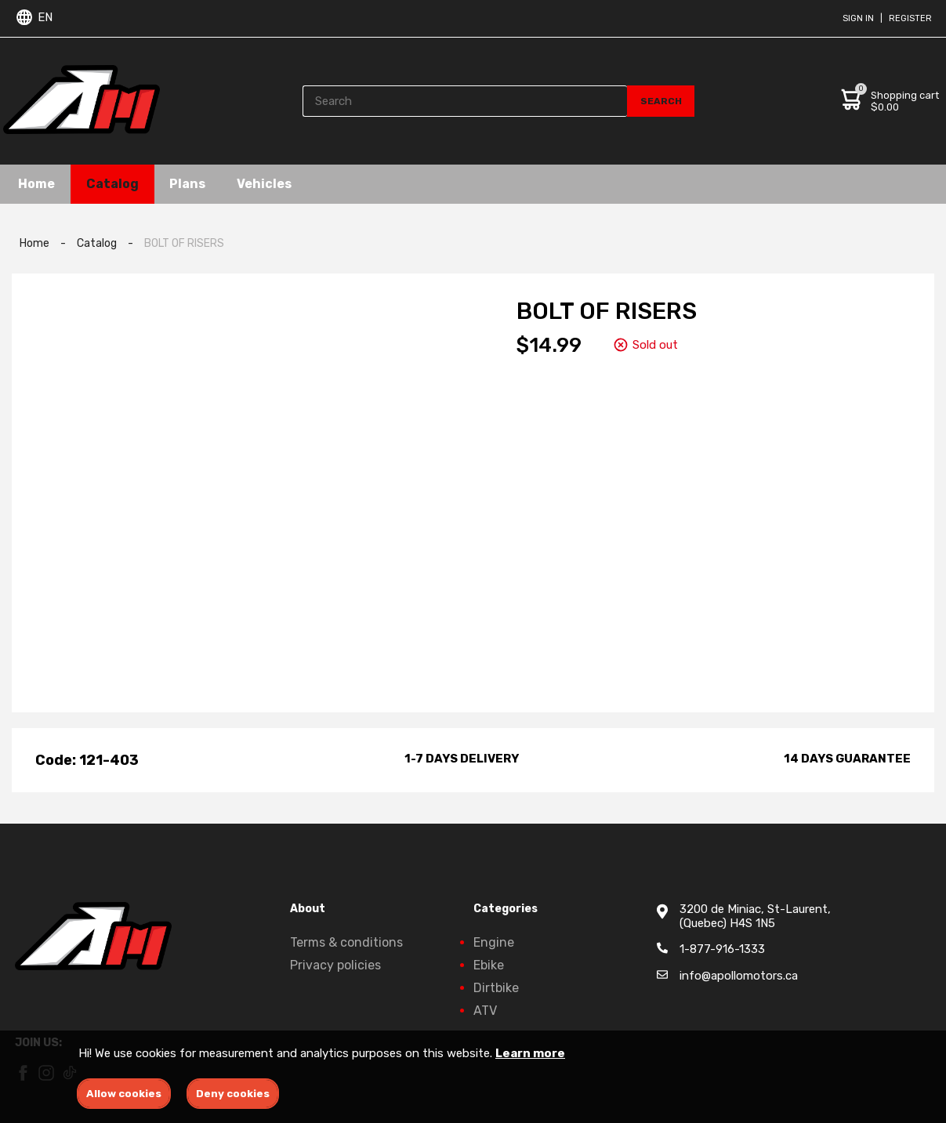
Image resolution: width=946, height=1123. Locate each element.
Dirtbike (496, 987)
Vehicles (265, 183)
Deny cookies (233, 1093)
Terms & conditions (346, 942)
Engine (493, 942)
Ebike (488, 965)
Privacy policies (335, 965)
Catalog (113, 183)
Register (910, 18)
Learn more (530, 1053)
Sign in (858, 18)
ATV (485, 1010)
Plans (189, 183)
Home (37, 183)
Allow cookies (123, 1093)
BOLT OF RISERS (184, 243)
